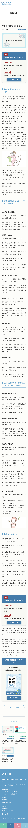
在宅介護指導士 (14, 791)
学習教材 (4, 797)
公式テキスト (5, 793)
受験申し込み (5, 800)
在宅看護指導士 (6, 791)
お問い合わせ (5, 806)
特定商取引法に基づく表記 (7, 810)
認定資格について (6, 789)
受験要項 (4, 794)
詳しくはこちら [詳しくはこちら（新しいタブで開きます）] (14, 79)
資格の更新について (7, 802)
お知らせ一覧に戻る (14, 707)
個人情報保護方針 (6, 808)
